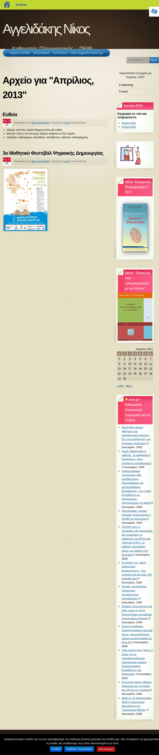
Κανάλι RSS (129, 122)
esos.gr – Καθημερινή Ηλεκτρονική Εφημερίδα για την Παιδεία (138, 410)
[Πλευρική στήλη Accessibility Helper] (154, 12)
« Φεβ (120, 385)
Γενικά (66, 122)
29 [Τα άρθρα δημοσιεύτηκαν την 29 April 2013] (119, 378)
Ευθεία (10, 114)
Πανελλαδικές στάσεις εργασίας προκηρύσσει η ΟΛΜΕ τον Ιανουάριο (136, 514)
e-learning (126, 85)
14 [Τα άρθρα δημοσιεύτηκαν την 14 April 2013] (150, 363)
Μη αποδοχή (106, 749)
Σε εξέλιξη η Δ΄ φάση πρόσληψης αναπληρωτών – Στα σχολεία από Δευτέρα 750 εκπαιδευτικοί (137, 570)
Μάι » (129, 385)
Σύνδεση (21, 4)
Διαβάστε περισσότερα (79, 749)
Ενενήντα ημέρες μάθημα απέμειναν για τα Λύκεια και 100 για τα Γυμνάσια (136, 686)
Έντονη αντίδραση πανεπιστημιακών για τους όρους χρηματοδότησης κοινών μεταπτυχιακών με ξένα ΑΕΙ (137, 634)
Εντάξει (56, 749)
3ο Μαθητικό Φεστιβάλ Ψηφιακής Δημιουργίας (53, 153)
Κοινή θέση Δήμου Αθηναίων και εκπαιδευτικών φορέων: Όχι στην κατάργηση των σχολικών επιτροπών (136, 435)
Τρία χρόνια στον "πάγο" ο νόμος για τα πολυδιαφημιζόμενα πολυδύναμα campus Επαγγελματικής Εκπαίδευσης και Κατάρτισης (137, 662)
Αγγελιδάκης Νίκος (46, 28)
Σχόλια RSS (129, 126)
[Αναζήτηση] (138, 59)
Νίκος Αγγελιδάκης (40, 122)
